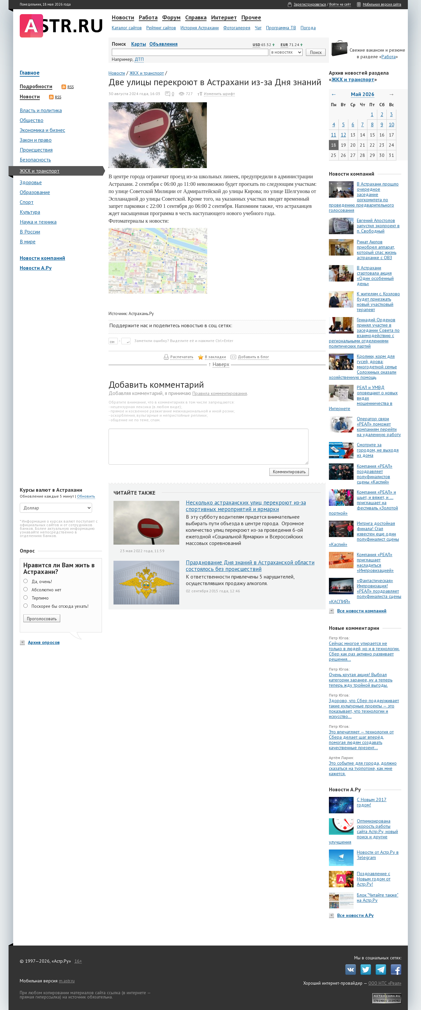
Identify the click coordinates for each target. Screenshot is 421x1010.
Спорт (27, 202)
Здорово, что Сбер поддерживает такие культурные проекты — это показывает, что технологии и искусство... (364, 708)
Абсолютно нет (46, 590)
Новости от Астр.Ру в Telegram (378, 854)
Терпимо (40, 598)
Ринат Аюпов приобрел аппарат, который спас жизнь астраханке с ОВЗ (376, 249)
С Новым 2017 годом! (371, 802)
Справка (196, 17)
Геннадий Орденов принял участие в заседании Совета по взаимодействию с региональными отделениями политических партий (364, 333)
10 (391, 124)
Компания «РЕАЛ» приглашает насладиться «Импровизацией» (375, 562)
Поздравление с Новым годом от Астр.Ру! (373, 879)
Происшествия (36, 149)
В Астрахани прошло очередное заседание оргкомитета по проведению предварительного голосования (364, 197)
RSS (68, 87)
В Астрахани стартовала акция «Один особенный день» (375, 275)
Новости (123, 17)
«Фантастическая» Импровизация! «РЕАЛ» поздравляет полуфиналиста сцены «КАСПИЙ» (365, 591)
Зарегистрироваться (310, 4)
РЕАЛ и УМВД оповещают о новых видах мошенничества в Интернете (363, 397)
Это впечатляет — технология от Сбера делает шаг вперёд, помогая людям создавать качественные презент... (361, 740)
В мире (28, 241)
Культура (30, 212)
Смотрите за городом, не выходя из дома (378, 450)
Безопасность (35, 159)
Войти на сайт (340, 4)
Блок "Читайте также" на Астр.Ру (377, 897)
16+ (78, 961)
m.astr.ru (67, 981)
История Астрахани (200, 28)
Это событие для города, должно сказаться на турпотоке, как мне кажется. (363, 768)
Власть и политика (41, 110)
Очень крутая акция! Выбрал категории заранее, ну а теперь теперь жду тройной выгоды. (360, 680)
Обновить (86, 496)
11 (333, 135)
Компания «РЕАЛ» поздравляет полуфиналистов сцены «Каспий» (374, 474)
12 (343, 135)
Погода (308, 28)
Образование (35, 192)
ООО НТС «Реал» (384, 983)
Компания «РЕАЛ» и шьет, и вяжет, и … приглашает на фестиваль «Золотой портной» (363, 502)
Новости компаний (42, 258)
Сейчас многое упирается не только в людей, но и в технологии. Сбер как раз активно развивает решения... (364, 651)
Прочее (251, 17)
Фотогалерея (236, 28)
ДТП (139, 59)
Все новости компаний (361, 611)
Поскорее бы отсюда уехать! (60, 606)
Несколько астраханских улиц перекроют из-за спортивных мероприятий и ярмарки (246, 506)
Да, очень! (42, 581)
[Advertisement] (59, 379)
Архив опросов (44, 642)
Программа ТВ (281, 28)
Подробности (36, 86)
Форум (171, 17)
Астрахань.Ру (141, 313)
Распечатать (181, 356)
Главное (29, 73)
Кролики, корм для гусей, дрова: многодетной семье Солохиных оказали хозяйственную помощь (363, 366)
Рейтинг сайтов (161, 28)
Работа (148, 17)
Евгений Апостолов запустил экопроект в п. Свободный (378, 225)
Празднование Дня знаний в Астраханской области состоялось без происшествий (250, 566)
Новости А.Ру (36, 267)
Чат (258, 28)
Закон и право (36, 139)
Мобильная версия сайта (382, 4)
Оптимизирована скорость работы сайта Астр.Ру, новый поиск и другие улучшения (363, 831)
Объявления (163, 44)
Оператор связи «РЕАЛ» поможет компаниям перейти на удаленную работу (379, 426)
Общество (31, 120)
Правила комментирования (219, 393)
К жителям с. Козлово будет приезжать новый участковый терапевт (378, 301)
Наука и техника (38, 221)
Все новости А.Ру (355, 915)
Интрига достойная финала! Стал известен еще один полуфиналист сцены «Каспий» (364, 533)
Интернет (224, 17)
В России (30, 231)
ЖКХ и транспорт (40, 170)
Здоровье (31, 182)
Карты (138, 44)
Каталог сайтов (127, 28)
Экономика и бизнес (42, 130)
